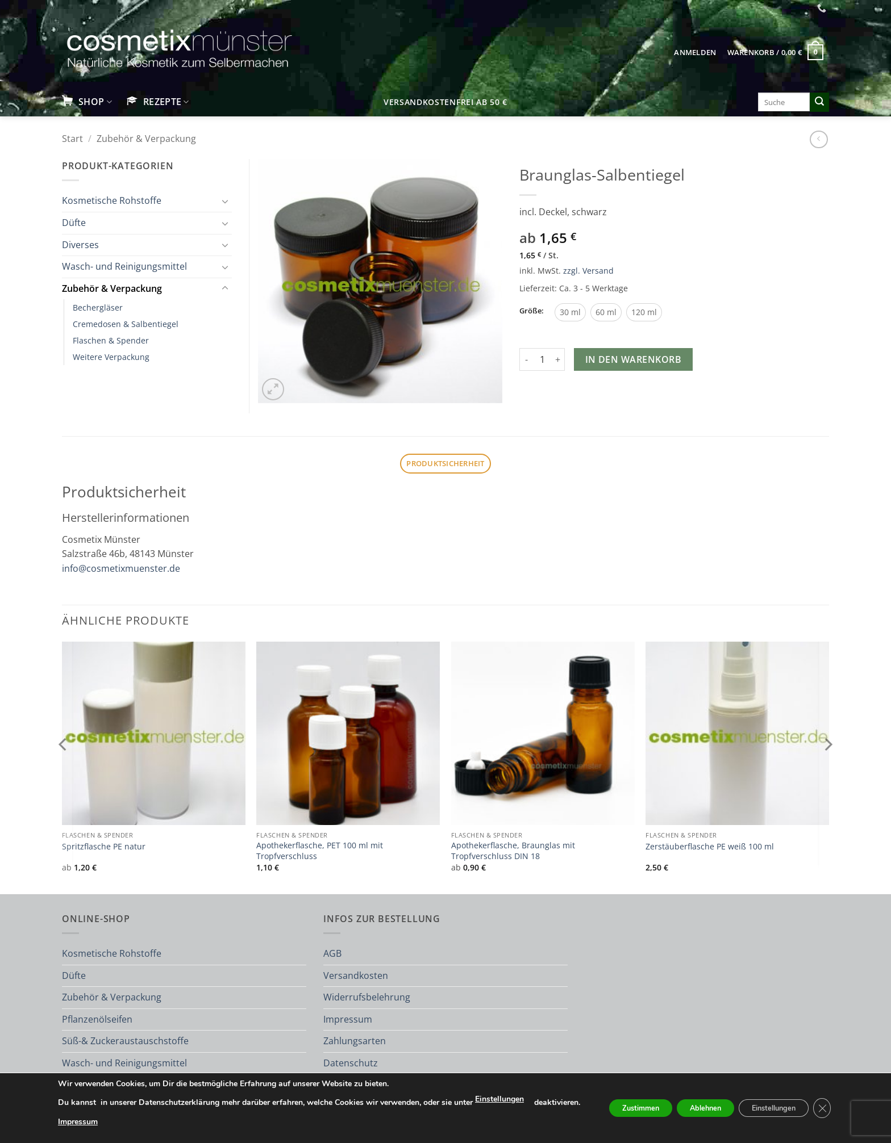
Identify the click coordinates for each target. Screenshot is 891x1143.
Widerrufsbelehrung (366, 997)
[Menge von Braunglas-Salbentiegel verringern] (526, 359)
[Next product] (818, 139)
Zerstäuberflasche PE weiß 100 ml (710, 846)
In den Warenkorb (633, 359)
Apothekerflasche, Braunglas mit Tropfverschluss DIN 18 (513, 850)
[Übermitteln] (819, 102)
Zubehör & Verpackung (146, 138)
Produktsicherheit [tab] (445, 463)
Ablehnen (702, 1103)
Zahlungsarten (354, 1041)
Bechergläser (98, 307)
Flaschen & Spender (111, 340)
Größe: (531, 311)
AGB (332, 953)
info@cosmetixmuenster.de (121, 568)
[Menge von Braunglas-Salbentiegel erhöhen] (558, 359)
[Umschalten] (225, 201)
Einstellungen (481, 1088)
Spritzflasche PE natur (103, 846)
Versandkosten (355, 975)
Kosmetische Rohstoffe (111, 200)
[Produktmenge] (542, 359)
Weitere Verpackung (111, 356)
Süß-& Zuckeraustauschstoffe (125, 1041)
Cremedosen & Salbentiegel (125, 324)
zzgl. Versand (588, 270)
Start (72, 138)
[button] (695, 52)
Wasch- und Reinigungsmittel (124, 266)
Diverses (80, 244)
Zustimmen (626, 1103)
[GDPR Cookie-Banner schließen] (838, 1103)
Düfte (74, 222)
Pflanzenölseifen (97, 1019)
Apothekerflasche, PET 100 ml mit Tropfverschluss (319, 850)
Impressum (347, 1019)
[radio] (570, 312)
